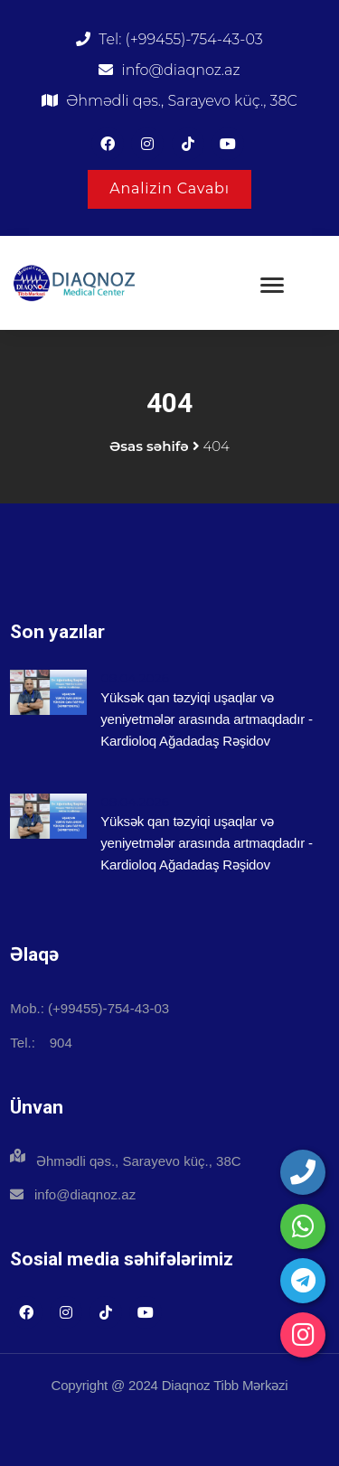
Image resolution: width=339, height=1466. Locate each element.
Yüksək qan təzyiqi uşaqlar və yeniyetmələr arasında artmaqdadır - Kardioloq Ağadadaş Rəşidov (206, 719)
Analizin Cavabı (169, 188)
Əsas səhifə (149, 446)
